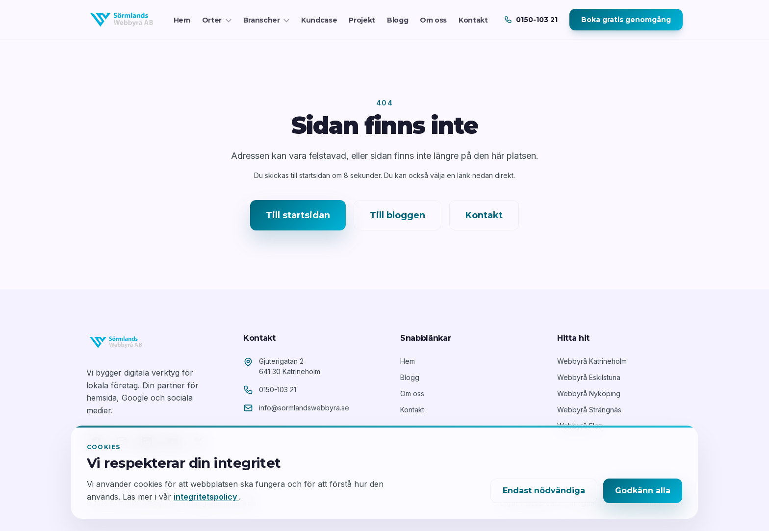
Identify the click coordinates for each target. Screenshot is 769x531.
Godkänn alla (642, 490)
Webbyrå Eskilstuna (588, 377)
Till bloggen (397, 215)
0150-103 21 (277, 389)
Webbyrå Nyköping (588, 393)
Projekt (362, 20)
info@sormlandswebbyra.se (304, 408)
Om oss (433, 20)
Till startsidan (298, 215)
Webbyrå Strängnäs (589, 409)
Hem (182, 20)
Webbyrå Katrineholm (592, 361)
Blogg (397, 20)
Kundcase (319, 20)
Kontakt (473, 20)
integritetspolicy (206, 497)
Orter (216, 20)
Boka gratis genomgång (626, 19)
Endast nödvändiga (544, 490)
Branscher (266, 20)
